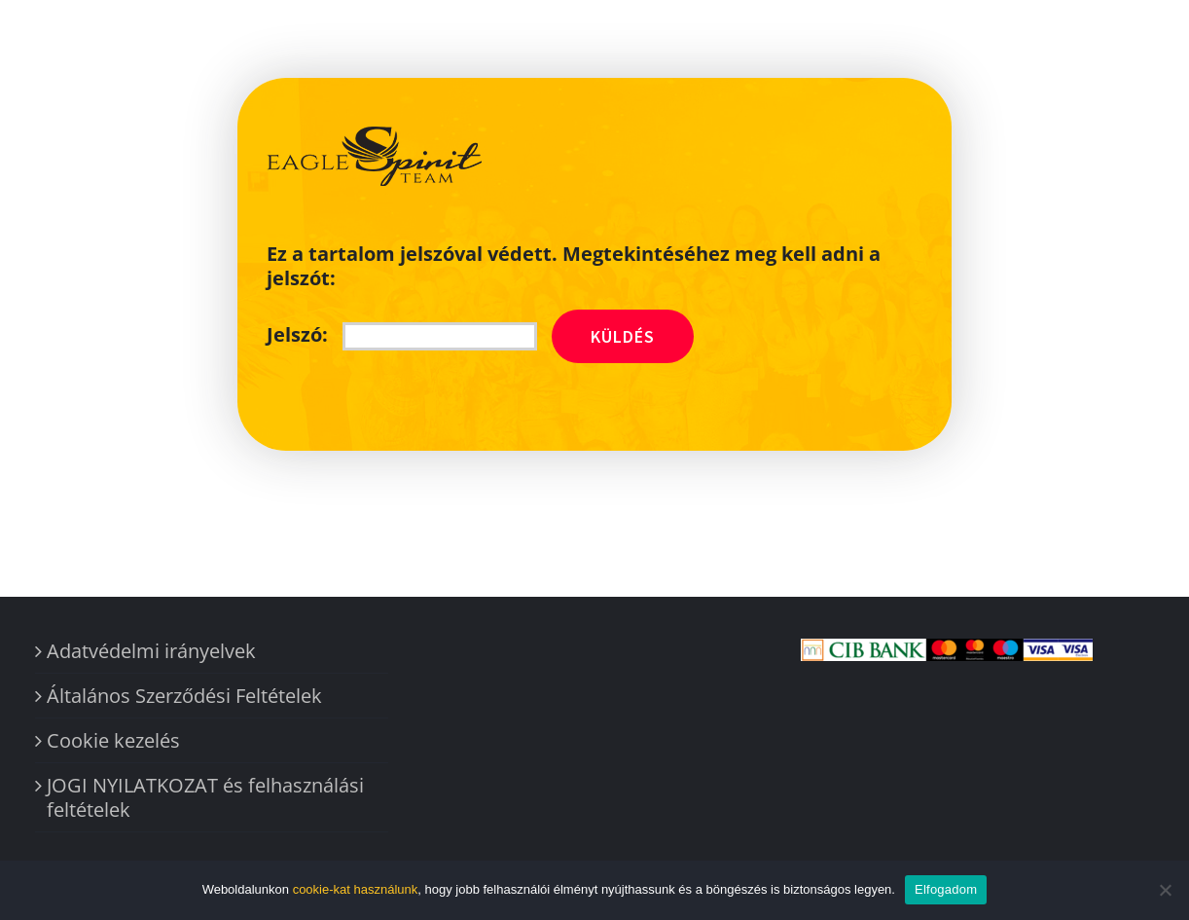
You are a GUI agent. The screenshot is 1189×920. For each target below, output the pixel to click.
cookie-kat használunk (355, 889)
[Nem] (1164, 890)
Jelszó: (402, 334)
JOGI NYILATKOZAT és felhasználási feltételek (205, 797)
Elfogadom (946, 889)
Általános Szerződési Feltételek (184, 695)
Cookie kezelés (113, 740)
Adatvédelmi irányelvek (151, 651)
